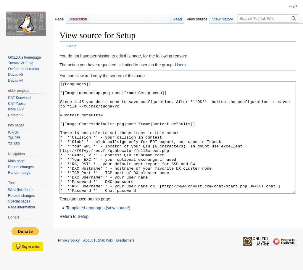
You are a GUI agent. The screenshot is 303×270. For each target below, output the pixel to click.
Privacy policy (69, 263)
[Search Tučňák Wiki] (268, 18)
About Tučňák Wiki (97, 263)
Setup (72, 46)
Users (180, 64)
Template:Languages (85, 230)
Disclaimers (125, 263)
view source (118, 230)
